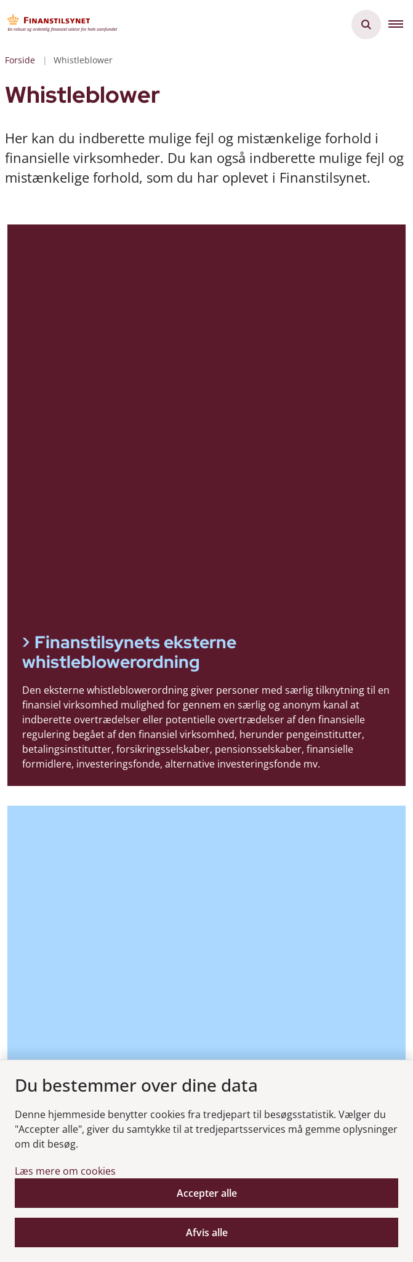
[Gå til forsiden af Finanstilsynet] (59, 25)
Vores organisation (81, 829)
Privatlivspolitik (72, 1020)
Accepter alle (207, 1193)
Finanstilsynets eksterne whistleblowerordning (129, 268)
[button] (400, 24)
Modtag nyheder (81, 900)
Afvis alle (207, 1232)
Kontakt (55, 868)
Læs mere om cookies (65, 1171)
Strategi (55, 848)
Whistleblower (75, 1052)
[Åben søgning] (366, 24)
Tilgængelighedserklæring (96, 981)
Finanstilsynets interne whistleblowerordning (122, 466)
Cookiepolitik (67, 1000)
